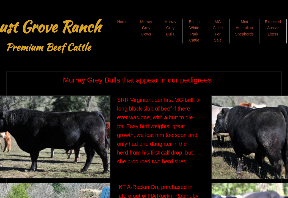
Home (122, 22)
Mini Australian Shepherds (244, 28)
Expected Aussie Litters (273, 28)
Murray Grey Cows (146, 28)
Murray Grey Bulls (170, 28)
